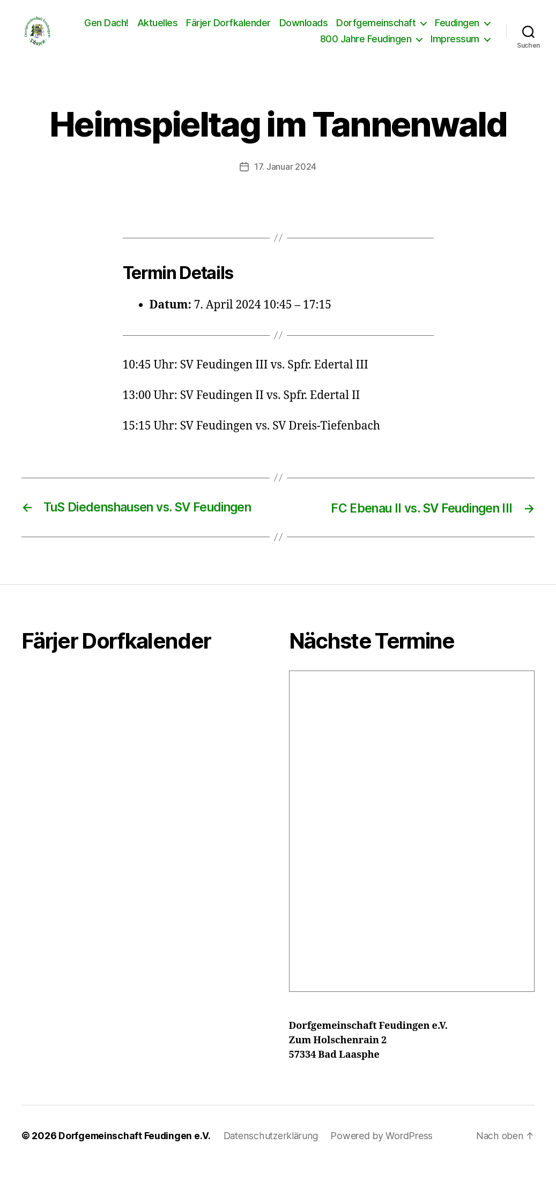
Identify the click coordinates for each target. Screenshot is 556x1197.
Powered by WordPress (385, 1166)
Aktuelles (221, 30)
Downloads (367, 30)
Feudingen (278, 46)
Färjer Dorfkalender (292, 30)
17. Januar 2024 (285, 182)
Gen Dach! (170, 30)
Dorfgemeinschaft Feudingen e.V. (135, 1166)
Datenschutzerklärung (274, 1166)
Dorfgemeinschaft (439, 30)
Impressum (455, 46)
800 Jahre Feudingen (366, 46)
